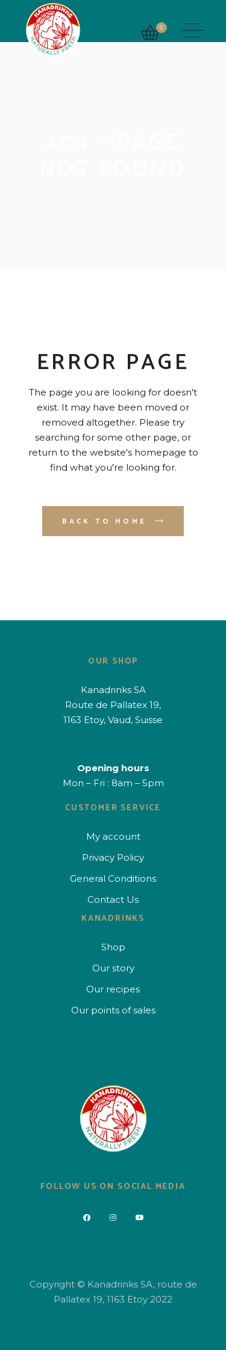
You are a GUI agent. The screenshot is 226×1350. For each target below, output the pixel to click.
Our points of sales (113, 1010)
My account (113, 836)
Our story (113, 968)
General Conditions (113, 878)
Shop (113, 947)
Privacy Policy (113, 857)
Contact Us (113, 899)
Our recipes (113, 989)
